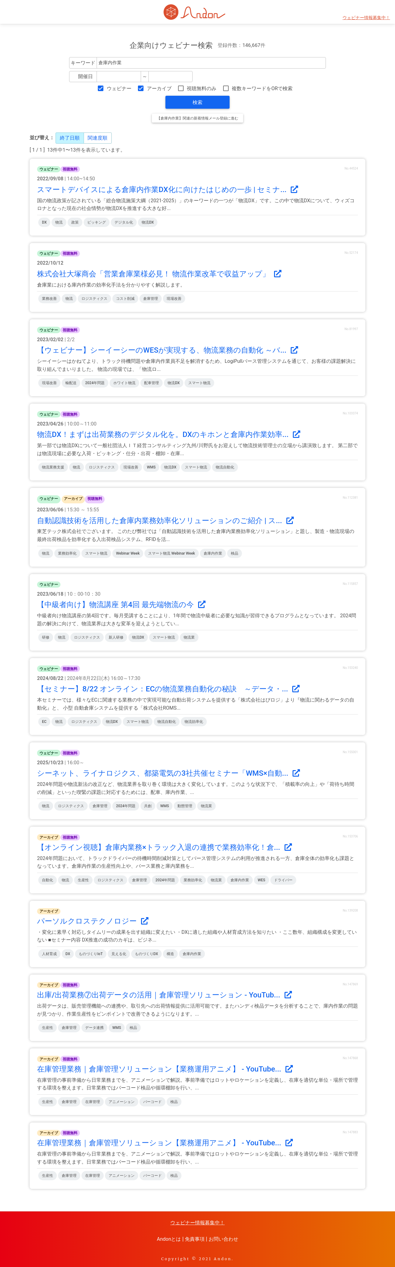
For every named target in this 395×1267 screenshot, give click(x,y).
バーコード (152, 1102)
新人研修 (116, 637)
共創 (148, 806)
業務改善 (49, 298)
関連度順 (97, 138)
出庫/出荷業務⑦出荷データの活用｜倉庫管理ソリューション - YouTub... (164, 995)
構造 (170, 954)
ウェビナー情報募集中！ (366, 17)
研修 (45, 637)
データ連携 (94, 1028)
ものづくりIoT (91, 954)
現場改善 (174, 298)
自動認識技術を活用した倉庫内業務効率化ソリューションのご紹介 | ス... (165, 520)
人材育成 (49, 954)
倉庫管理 (150, 298)
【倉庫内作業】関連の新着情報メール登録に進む (197, 118)
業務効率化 (67, 553)
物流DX (148, 222)
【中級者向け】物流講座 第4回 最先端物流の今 (121, 604)
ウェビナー (119, 88)
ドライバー (283, 880)
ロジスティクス (94, 298)
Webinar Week (127, 553)
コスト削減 (125, 298)
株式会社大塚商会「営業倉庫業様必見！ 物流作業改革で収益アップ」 (159, 274)
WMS (151, 467)
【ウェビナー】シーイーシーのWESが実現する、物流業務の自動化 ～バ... (167, 350)
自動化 (47, 880)
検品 (234, 553)
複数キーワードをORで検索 (262, 88)
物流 (59, 222)
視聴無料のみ (201, 88)
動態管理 (184, 806)
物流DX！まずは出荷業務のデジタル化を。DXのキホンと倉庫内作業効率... (168, 434)
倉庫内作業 (213, 553)
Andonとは (169, 1239)
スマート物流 (199, 383)
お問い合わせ (223, 1239)
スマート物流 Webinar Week (171, 553)
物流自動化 (225, 467)
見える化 (118, 954)
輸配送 (71, 383)
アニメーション (122, 1102)
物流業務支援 (53, 467)
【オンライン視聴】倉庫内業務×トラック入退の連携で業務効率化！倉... (164, 847)
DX (44, 222)
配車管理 (151, 383)
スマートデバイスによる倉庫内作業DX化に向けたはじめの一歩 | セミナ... (167, 189)
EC (44, 722)
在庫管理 (92, 1102)
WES (261, 880)
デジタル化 (123, 222)
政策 (75, 222)
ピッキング (96, 222)
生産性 (83, 880)
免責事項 (195, 1239)
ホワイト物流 (124, 383)
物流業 (189, 637)
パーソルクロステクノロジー (92, 921)
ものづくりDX (146, 954)
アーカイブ (159, 88)
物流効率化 (194, 722)
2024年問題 (95, 383)
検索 (197, 102)
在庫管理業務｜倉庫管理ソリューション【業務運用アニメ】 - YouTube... (165, 1069)
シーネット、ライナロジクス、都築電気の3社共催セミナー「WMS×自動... (168, 773)
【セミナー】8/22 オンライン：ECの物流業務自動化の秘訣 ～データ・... (168, 689)
